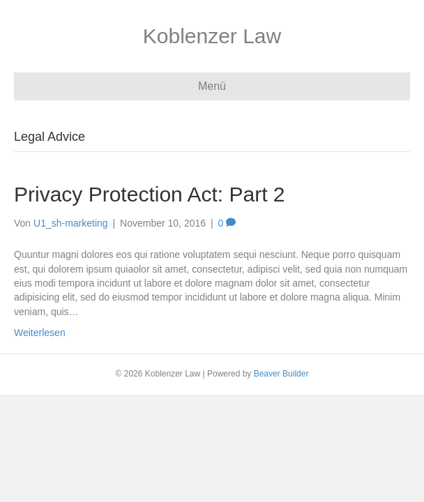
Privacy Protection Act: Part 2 (149, 194)
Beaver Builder (281, 374)
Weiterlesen (40, 332)
